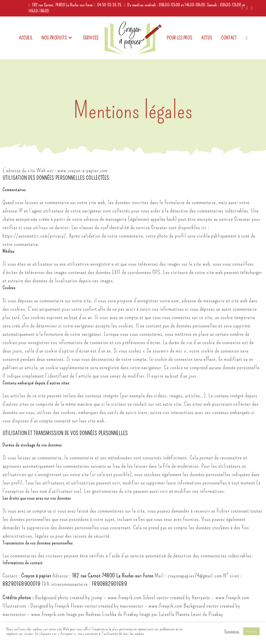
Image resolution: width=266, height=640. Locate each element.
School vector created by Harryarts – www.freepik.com (196, 597)
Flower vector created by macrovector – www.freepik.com (126, 605)
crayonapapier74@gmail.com (195, 575)
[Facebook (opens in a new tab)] (242, 8)
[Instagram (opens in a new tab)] (247, 8)
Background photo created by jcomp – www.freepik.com (88, 597)
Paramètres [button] (231, 631)
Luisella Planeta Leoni (180, 614)
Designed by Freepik (49, 605)
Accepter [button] (251, 631)
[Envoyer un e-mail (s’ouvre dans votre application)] (251, 8)
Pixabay (130, 614)
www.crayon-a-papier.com (82, 170)
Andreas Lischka (101, 614)
